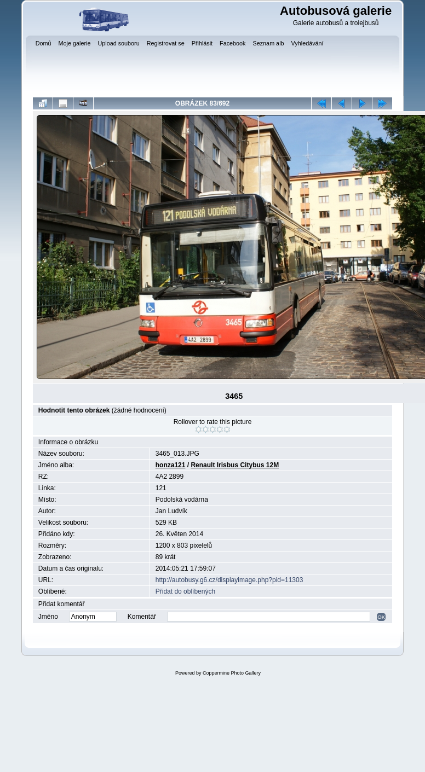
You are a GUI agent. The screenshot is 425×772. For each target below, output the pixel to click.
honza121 (171, 465)
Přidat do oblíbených (185, 591)
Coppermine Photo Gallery (232, 673)
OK (381, 617)
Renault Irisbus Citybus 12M (235, 465)
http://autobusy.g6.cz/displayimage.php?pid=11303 (229, 580)
